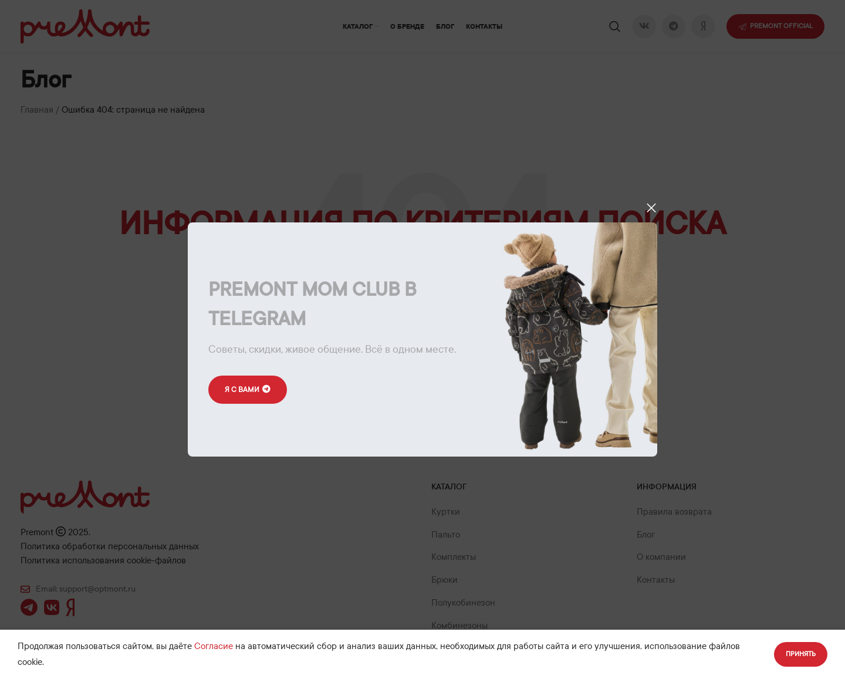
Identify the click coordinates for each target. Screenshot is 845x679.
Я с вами (248, 390)
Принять (801, 653)
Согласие (213, 646)
